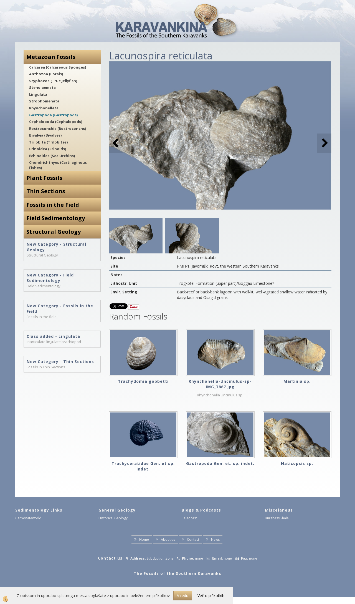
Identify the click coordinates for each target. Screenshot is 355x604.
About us (168, 539)
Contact (193, 539)
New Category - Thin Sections (60, 361)
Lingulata (38, 94)
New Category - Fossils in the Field (60, 308)
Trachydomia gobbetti (143, 381)
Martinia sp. (297, 381)
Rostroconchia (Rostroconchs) (57, 128)
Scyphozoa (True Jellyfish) (53, 80)
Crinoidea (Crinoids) (47, 148)
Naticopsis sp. (297, 463)
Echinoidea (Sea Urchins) (52, 155)
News (215, 539)
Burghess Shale (277, 518)
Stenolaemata (42, 87)
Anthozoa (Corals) (46, 73)
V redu (182, 595)
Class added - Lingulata (53, 336)
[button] (324, 143)
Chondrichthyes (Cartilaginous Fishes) (58, 165)
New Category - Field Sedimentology (50, 277)
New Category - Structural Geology (56, 246)
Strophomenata (44, 101)
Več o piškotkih (210, 595)
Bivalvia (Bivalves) (45, 135)
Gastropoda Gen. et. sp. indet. (220, 463)
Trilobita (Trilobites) (48, 142)
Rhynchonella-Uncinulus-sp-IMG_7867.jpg (220, 384)
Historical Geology (113, 518)
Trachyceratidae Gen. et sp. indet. (143, 466)
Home (144, 539)
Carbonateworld (28, 518)
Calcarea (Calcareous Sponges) (57, 67)
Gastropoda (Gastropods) (53, 114)
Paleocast (189, 518)
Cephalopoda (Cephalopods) (55, 121)
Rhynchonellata (44, 107)
